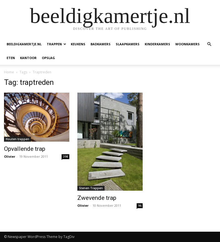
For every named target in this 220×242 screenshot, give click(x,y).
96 (140, 206)
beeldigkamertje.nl (24, 44)
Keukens (78, 44)
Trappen (56, 44)
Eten (11, 58)
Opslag (48, 58)
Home (9, 72)
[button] (209, 44)
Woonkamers (187, 44)
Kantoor (28, 58)
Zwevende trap (96, 197)
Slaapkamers (128, 44)
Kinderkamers (157, 44)
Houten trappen (17, 139)
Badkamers (101, 44)
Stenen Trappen (91, 188)
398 (65, 157)
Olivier (9, 156)
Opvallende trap (24, 148)
